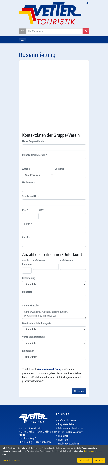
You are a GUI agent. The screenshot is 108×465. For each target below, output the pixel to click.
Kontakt (62, 412)
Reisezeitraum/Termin (34, 89)
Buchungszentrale (30, 404)
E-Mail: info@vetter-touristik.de (34, 391)
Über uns (62, 404)
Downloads (26, 427)
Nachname (28, 116)
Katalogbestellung (30, 424)
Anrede (26, 102)
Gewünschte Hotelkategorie (36, 257)
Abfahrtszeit (66, 194)
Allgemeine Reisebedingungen (73, 424)
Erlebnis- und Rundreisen (70, 362)
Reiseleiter (28, 284)
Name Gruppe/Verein (34, 75)
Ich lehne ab (84, 460)
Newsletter (26, 420)
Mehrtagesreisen (66, 385)
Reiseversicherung (30, 416)
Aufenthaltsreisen (67, 354)
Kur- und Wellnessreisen (70, 381)
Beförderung (28, 212)
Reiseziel (27, 225)
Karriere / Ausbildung (68, 408)
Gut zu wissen (28, 412)
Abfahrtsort (39, 194)
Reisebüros (26, 408)
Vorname (60, 102)
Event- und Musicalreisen (70, 366)
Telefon (27, 157)
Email (26, 171)
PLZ (25, 144)
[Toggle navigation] (22, 40)
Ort (40, 144)
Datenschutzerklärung (49, 303)
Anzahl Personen (27, 196)
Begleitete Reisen (66, 358)
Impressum (64, 416)
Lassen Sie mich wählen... (12, 460)
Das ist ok (99, 460)
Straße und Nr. (30, 130)
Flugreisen (63, 369)
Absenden (79, 325)
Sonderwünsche (30, 239)
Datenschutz (64, 420)
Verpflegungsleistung (33, 270)
